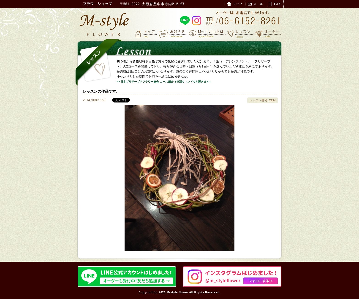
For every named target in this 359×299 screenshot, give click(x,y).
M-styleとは (207, 33)
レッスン (240, 33)
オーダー (268, 33)
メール (255, 4)
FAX (274, 4)
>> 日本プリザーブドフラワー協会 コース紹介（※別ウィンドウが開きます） (164, 81)
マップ (235, 4)
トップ (146, 33)
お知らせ (173, 33)
